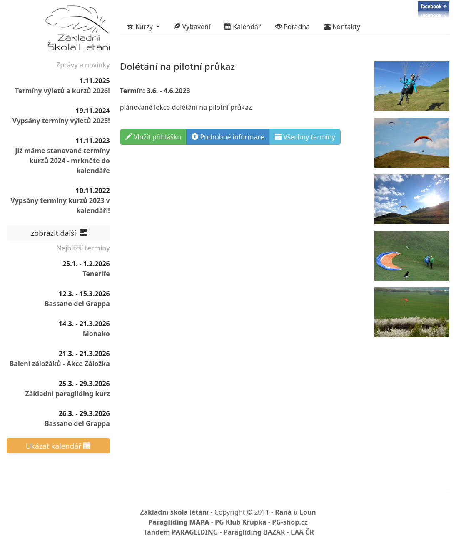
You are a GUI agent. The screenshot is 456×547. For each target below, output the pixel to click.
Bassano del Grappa (77, 303)
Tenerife (96, 273)
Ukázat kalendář (58, 446)
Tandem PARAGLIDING (181, 532)
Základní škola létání (174, 512)
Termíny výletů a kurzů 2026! (62, 90)
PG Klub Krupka (241, 522)
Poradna (292, 26)
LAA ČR (302, 532)
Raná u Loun (295, 512)
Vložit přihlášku (153, 136)
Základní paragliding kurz (67, 393)
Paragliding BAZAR (254, 532)
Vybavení (192, 26)
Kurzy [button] (140, 26)
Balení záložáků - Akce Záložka (60, 363)
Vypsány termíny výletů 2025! (61, 120)
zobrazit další (58, 233)
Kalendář (242, 26)
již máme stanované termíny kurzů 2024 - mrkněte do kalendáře (62, 160)
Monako (96, 333)
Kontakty (342, 26)
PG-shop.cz (290, 522)
